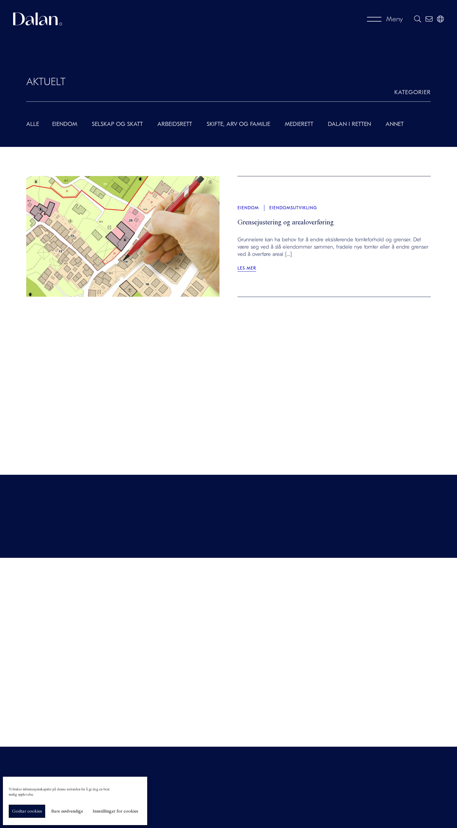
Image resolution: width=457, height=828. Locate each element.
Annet (395, 124)
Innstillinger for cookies (115, 811)
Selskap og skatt (117, 124)
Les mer (247, 268)
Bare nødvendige (67, 811)
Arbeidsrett (174, 124)
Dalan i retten (349, 124)
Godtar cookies (27, 811)
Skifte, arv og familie (238, 124)
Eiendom (64, 124)
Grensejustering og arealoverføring (286, 222)
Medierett (299, 124)
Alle (32, 124)
